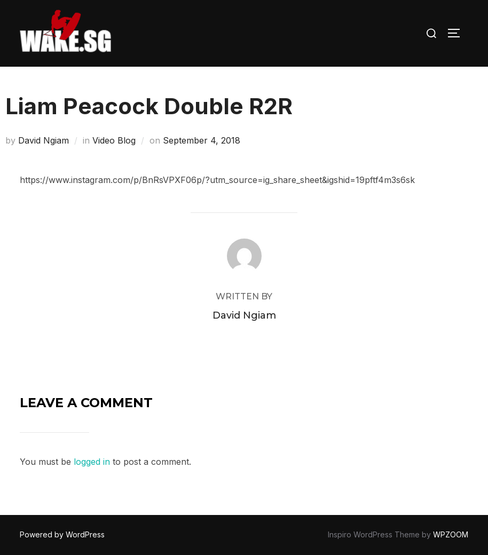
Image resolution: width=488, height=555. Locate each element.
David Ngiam (43, 140)
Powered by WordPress (62, 534)
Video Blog (114, 140)
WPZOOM (450, 534)
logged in (92, 461)
